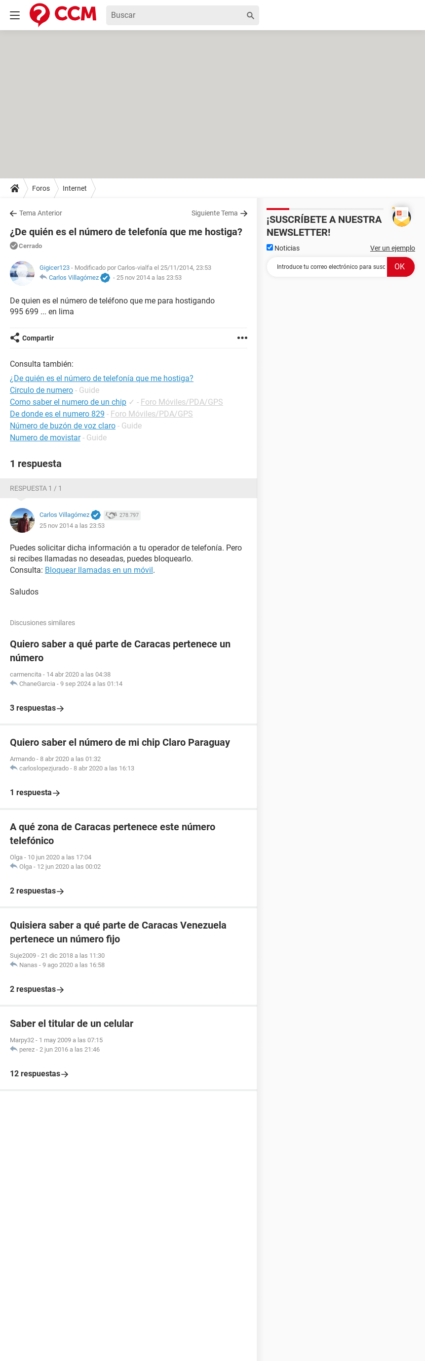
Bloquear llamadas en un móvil (99, 570)
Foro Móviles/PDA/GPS (182, 402)
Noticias (283, 248)
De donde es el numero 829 (57, 414)
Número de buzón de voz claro (63, 425)
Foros (41, 188)
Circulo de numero (41, 390)
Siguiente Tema (215, 213)
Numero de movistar (45, 437)
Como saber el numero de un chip (68, 402)
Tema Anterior (40, 213)
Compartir (38, 338)
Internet (75, 188)
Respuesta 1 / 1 (36, 488)
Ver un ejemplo (392, 248)
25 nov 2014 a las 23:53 (149, 277)
